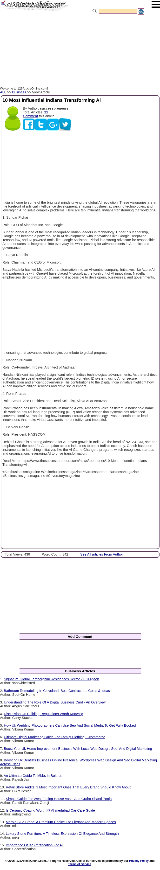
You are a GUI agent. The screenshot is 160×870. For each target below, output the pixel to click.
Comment (30, 116)
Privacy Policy (139, 861)
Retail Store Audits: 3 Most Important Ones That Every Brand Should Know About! (69, 787)
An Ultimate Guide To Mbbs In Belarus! (33, 776)
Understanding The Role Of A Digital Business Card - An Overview (55, 702)
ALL (3, 92)
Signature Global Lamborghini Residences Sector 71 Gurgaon (51, 679)
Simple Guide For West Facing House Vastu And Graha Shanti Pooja (59, 799)
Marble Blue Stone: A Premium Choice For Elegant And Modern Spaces (61, 822)
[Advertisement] (80, 51)
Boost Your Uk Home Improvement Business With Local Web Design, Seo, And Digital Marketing (78, 749)
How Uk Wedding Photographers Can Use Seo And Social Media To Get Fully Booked (70, 725)
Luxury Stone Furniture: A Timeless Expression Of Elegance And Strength (62, 833)
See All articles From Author (101, 554)
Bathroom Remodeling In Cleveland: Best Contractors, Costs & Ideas (57, 691)
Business (19, 92)
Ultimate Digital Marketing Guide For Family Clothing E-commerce (54, 737)
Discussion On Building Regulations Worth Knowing (43, 714)
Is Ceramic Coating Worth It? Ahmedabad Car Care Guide (50, 810)
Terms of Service (79, 864)
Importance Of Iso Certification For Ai (34, 845)
